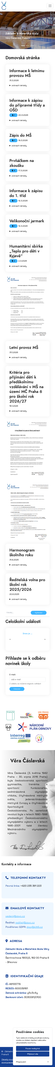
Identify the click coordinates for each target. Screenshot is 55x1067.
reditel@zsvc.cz (25, 922)
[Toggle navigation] (50, 5)
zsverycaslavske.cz (10, 1062)
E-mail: (12, 674)
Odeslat (17, 689)
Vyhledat (38, 613)
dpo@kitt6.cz (35, 927)
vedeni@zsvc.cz (15, 916)
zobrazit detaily (19, 85)
